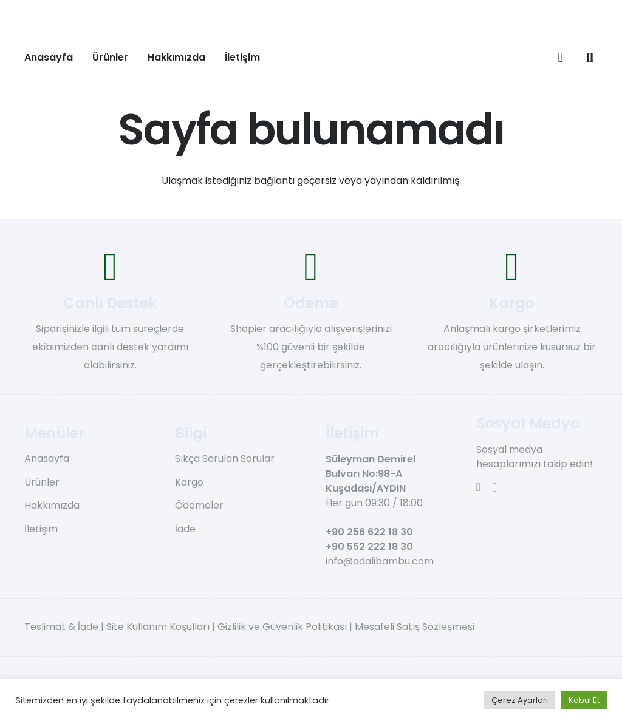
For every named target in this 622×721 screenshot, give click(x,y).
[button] (589, 57)
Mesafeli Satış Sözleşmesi (414, 627)
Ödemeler (199, 505)
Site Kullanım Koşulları (158, 627)
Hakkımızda (52, 505)
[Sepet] (560, 57)
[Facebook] (478, 487)
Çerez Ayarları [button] (519, 700)
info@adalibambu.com (380, 561)
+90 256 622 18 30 (369, 532)
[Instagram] (494, 487)
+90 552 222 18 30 (369, 546)
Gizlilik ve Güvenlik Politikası (282, 627)
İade (185, 529)
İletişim (41, 529)
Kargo (189, 482)
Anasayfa (46, 458)
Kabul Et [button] (584, 700)
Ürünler (42, 482)
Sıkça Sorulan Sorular (225, 458)
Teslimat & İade (61, 627)
